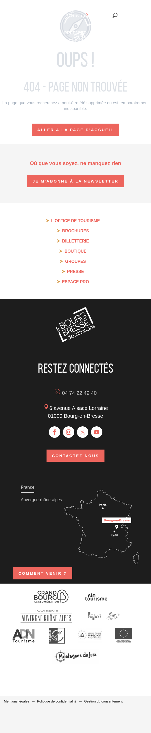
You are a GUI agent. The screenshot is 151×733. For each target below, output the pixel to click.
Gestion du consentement (103, 701)
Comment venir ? (42, 573)
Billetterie (75, 241)
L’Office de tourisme (75, 221)
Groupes (75, 261)
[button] (115, 15)
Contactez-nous (75, 455)
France (27, 487)
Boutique (75, 251)
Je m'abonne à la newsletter (75, 181)
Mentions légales (16, 701)
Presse (75, 271)
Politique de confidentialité (56, 701)
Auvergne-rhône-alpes (41, 500)
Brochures (75, 231)
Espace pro (75, 282)
